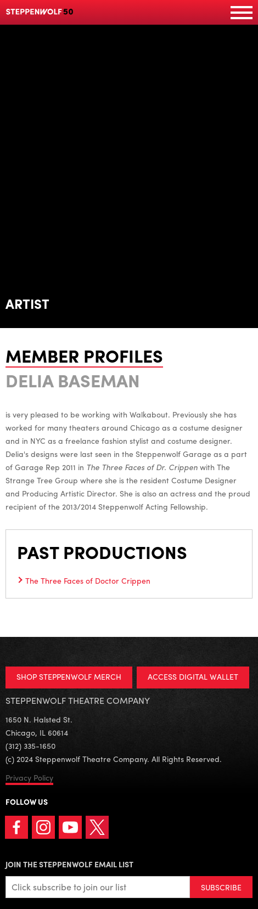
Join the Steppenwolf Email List (69, 864)
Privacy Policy (29, 777)
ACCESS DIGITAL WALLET (193, 676)
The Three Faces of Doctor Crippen (87, 580)
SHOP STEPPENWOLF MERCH (68, 676)
